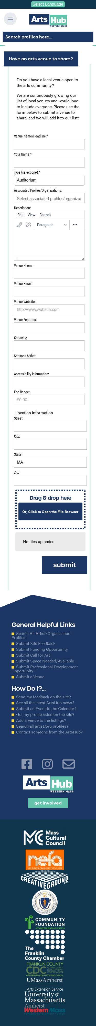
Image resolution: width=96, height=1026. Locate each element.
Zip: (16, 472)
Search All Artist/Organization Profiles (41, 635)
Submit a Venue (30, 677)
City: (17, 436)
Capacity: (20, 338)
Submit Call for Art (33, 655)
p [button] (17, 258)
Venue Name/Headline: (31, 136)
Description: (22, 208)
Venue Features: (25, 319)
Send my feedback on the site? (43, 697)
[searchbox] (49, 199)
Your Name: (22, 154)
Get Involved (48, 803)
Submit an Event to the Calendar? (46, 708)
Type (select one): (27, 172)
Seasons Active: (25, 356)
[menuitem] (20, 215)
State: (18, 454)
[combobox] (49, 198)
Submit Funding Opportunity (42, 649)
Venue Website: (25, 301)
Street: (18, 418)
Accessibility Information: (31, 374)
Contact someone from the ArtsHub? (49, 732)
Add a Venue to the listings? (41, 720)
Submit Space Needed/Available (45, 661)
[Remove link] (28, 224)
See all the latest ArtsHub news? (45, 703)
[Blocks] (51, 224)
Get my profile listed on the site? (45, 714)
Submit (64, 565)
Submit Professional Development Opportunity (45, 669)
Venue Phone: (23, 265)
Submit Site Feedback (35, 643)
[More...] (75, 224)
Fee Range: (22, 392)
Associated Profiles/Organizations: (38, 190)
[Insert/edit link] (19, 224)
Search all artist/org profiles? (42, 726)
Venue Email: (23, 283)
